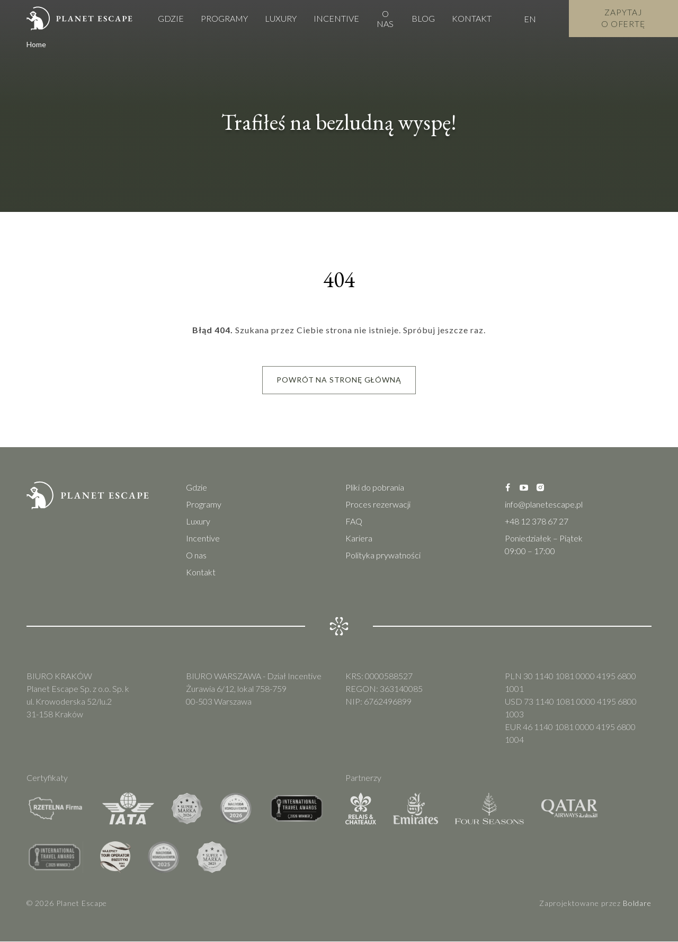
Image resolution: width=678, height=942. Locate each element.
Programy (224, 18)
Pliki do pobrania (374, 488)
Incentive (336, 18)
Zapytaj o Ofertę (623, 18)
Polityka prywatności (383, 555)
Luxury (281, 18)
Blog (421, 18)
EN (529, 19)
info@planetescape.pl (544, 505)
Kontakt (470, 18)
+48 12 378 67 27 (536, 522)
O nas (384, 18)
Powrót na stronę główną (338, 380)
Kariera (358, 539)
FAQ (353, 522)
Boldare (637, 903)
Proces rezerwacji (378, 505)
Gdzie (171, 18)
